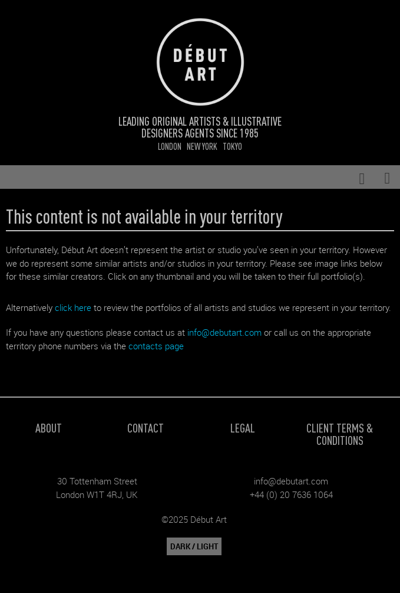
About (48, 427)
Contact (145, 427)
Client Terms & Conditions (339, 434)
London (169, 146)
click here (73, 307)
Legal (242, 427)
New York (202, 146)
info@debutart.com (224, 332)
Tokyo (232, 146)
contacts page (156, 346)
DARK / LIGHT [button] (194, 546)
